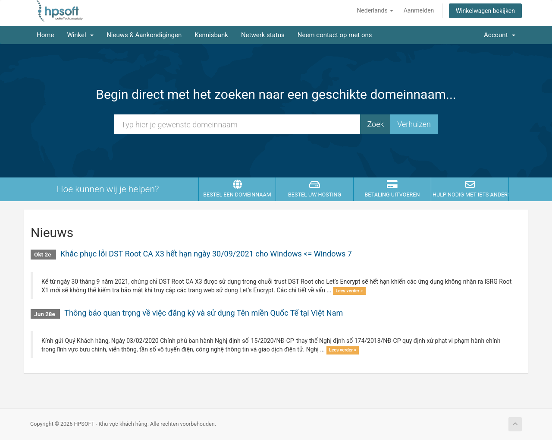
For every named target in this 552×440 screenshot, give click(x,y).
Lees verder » (349, 291)
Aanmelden (419, 10)
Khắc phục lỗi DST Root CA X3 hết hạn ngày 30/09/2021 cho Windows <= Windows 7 (206, 253)
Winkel (80, 35)
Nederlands (375, 10)
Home (45, 35)
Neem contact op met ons (335, 35)
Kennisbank (211, 35)
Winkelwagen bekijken (485, 10)
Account (499, 35)
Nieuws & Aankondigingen (144, 35)
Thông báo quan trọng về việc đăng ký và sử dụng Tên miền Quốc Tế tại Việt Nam (203, 312)
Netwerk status (263, 35)
